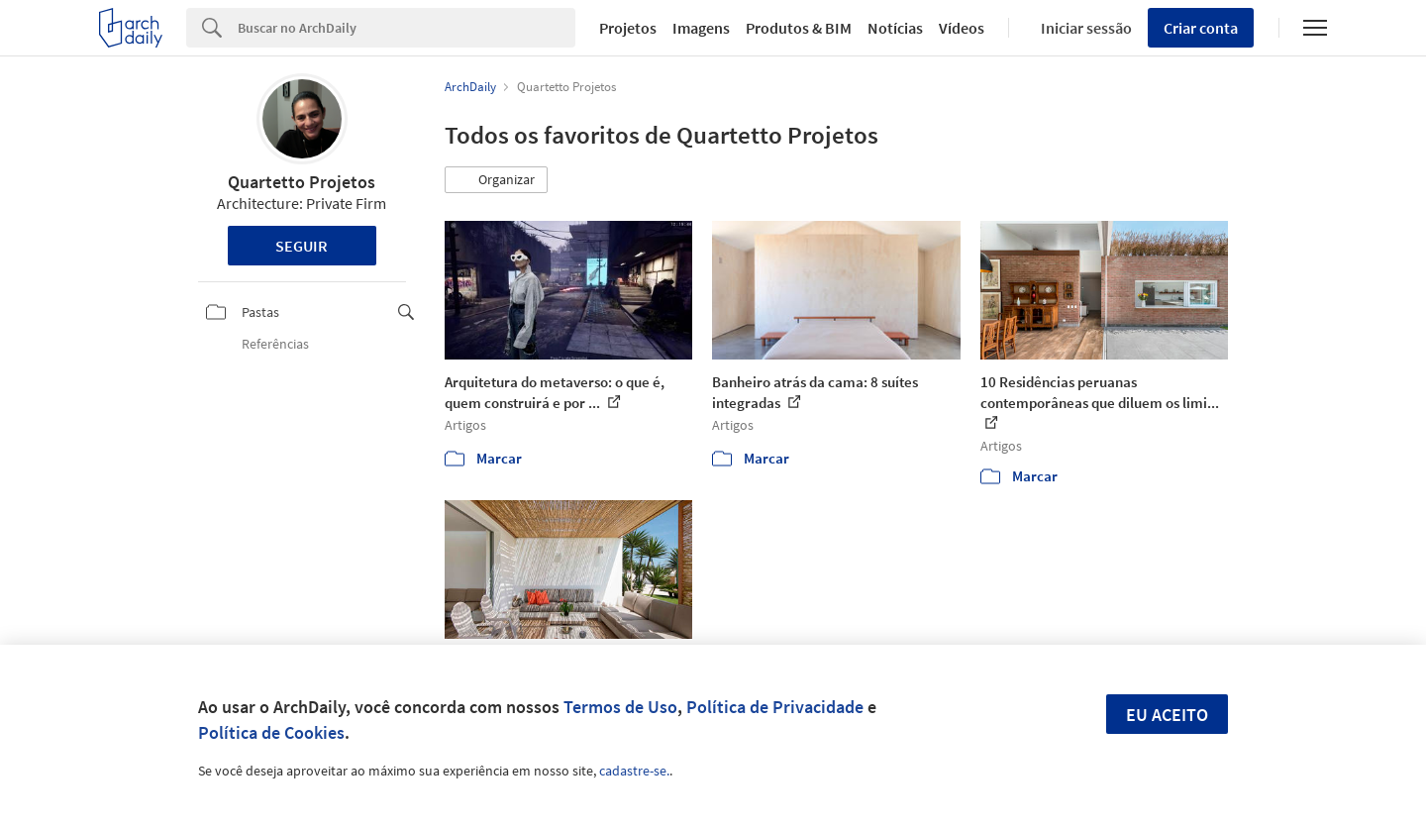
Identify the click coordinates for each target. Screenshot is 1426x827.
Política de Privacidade (775, 706)
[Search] (406, 28)
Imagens (701, 28)
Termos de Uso (620, 706)
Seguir (301, 246)
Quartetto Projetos (301, 181)
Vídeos (961, 28)
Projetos (628, 28)
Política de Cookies (271, 732)
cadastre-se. (634, 770)
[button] (496, 180)
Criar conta (1201, 28)
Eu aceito (1167, 714)
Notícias (895, 28)
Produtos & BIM (799, 28)
